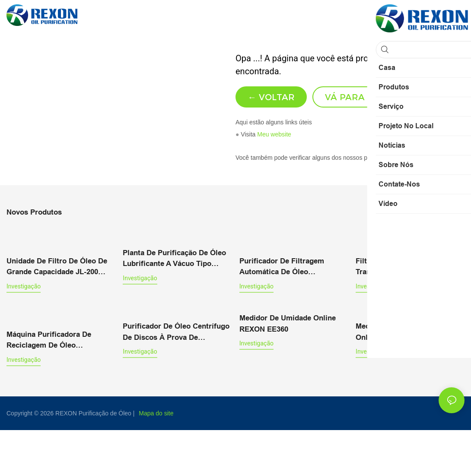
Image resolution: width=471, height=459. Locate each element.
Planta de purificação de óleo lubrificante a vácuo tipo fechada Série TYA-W (174, 289)
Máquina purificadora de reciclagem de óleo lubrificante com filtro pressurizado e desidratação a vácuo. (59, 369)
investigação (23, 316)
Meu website (274, 164)
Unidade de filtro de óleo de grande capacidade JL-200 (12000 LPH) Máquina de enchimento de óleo (56, 297)
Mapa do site (156, 442)
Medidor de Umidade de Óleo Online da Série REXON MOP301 (406, 361)
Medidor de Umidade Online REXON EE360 (287, 353)
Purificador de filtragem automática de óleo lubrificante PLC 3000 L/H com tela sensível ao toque (293, 297)
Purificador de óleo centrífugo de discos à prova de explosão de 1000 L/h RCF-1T (176, 361)
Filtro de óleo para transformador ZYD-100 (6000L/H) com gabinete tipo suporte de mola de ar (406, 297)
